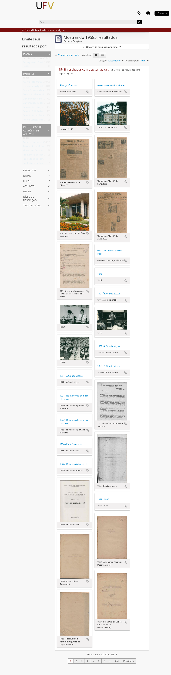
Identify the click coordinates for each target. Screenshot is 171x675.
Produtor (29, 170)
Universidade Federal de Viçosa (39, 103)
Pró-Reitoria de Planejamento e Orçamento (45, 155)
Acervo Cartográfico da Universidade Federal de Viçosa (51, 120)
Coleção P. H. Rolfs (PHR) (35, 112)
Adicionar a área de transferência (87, 92)
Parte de (29, 73)
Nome (27, 175)
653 (117, 661)
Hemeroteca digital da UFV (37, 86)
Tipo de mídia (32, 205)
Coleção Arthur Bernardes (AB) (38, 116)
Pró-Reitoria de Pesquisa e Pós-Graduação (44, 163)
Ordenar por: (132, 60)
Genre (27, 191)
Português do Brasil (33, 63)
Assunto (29, 185)
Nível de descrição (30, 198)
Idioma (27, 53)
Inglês (26, 67)
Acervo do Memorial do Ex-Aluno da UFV (44, 95)
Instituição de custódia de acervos (32, 130)
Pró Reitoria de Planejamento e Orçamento (45, 159)
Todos (26, 78)
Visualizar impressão (67, 55)
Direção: (103, 60)
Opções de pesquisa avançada (102, 46)
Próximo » (128, 661)
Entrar (160, 13)
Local (27, 180)
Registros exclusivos (33, 58)
